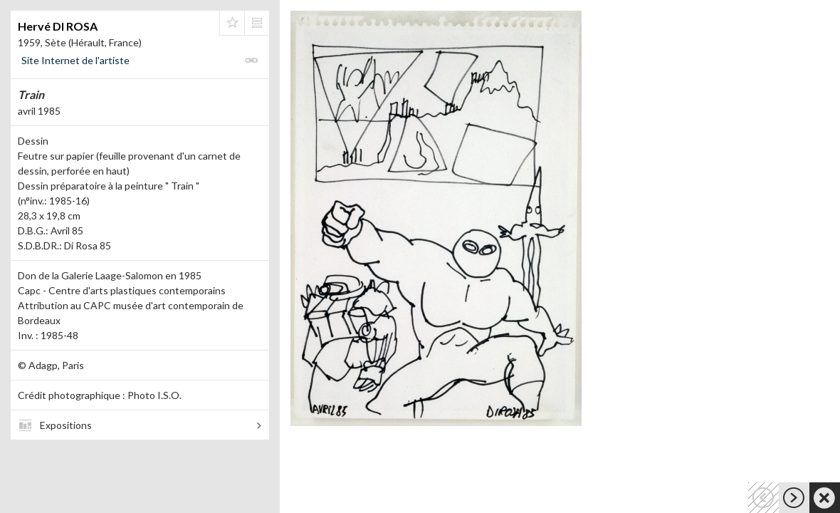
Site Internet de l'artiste (75, 60)
